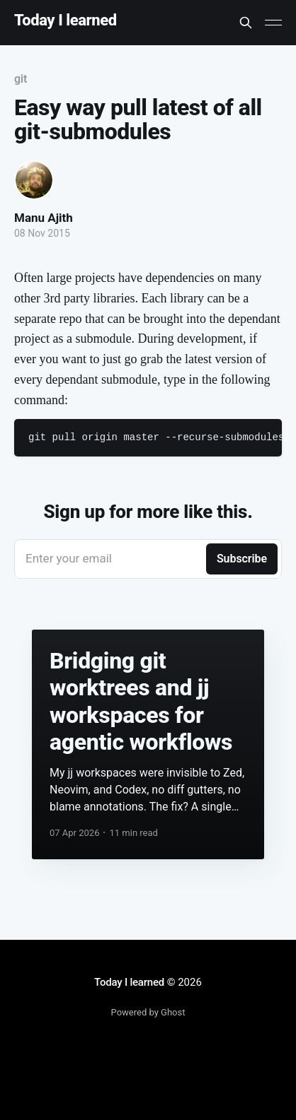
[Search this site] (245, 22)
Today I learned (65, 20)
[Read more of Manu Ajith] (34, 180)
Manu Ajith (43, 218)
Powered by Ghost (148, 1012)
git (20, 79)
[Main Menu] (273, 22)
